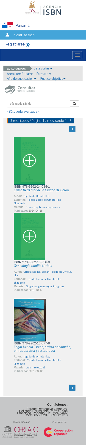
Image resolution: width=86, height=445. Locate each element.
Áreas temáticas (20, 74)
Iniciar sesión (23, 35)
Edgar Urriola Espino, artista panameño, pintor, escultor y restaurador (42, 348)
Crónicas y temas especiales (43, 207)
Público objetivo (53, 78)
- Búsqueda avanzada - (23, 111)
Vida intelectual (35, 367)
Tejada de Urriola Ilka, (36, 196)
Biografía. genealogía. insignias (45, 286)
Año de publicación (21, 78)
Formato (43, 74)
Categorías (42, 68)
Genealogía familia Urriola (33, 266)
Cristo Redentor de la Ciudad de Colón (41, 190)
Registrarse (15, 44)
